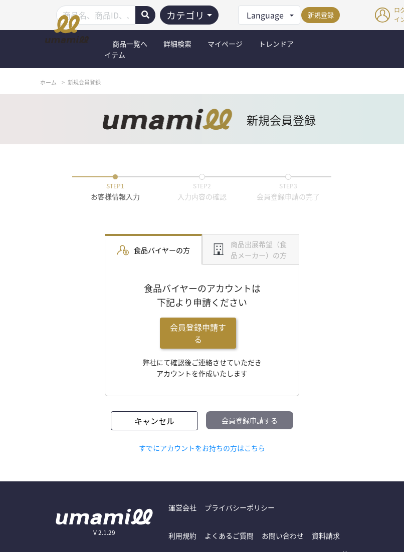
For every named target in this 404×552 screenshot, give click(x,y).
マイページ (225, 44)
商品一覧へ (129, 44)
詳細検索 (177, 44)
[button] (269, 15)
